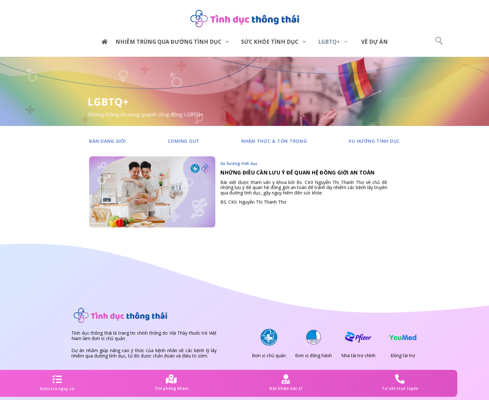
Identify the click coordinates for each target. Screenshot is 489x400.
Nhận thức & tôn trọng (274, 141)
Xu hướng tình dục (374, 141)
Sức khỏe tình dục (276, 42)
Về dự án (374, 41)
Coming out (184, 141)
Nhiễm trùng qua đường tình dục (175, 42)
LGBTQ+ (335, 42)
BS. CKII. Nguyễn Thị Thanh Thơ (253, 202)
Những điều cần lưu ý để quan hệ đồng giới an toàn (297, 172)
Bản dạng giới (107, 141)
